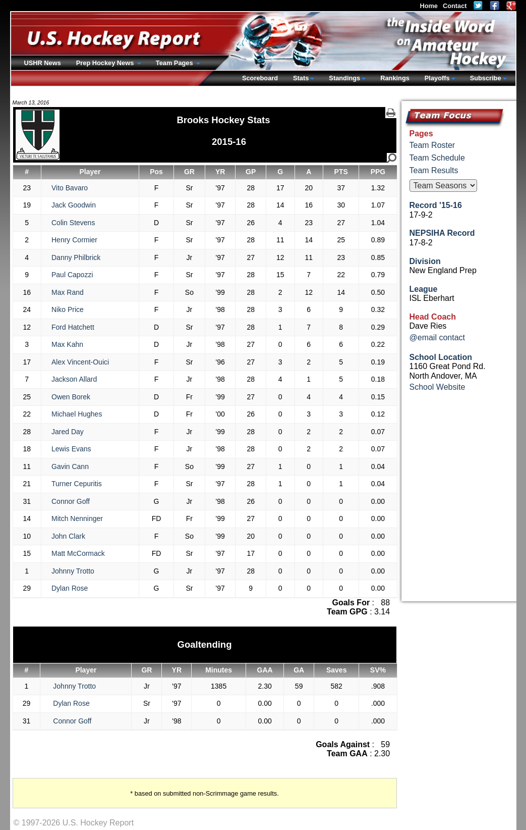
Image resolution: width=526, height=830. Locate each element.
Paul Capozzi (72, 275)
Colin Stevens (73, 223)
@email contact (437, 337)
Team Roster (432, 145)
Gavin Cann (70, 466)
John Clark (68, 536)
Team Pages (175, 63)
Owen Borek (70, 397)
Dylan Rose (69, 588)
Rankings (395, 78)
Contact (455, 6)
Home (429, 6)
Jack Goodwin (73, 205)
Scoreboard (260, 78)
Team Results (434, 170)
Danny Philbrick (75, 257)
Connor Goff (70, 501)
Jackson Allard (74, 379)
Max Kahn (67, 344)
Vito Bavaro (69, 188)
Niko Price (67, 309)
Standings (344, 78)
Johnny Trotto (72, 571)
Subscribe (485, 78)
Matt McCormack (78, 553)
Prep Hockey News (106, 63)
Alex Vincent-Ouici (80, 362)
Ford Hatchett (72, 327)
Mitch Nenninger (77, 518)
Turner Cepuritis (76, 484)
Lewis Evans (71, 449)
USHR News (42, 63)
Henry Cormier (74, 240)
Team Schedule (437, 157)
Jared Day (67, 432)
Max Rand (67, 292)
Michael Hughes (76, 414)
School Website (437, 387)
